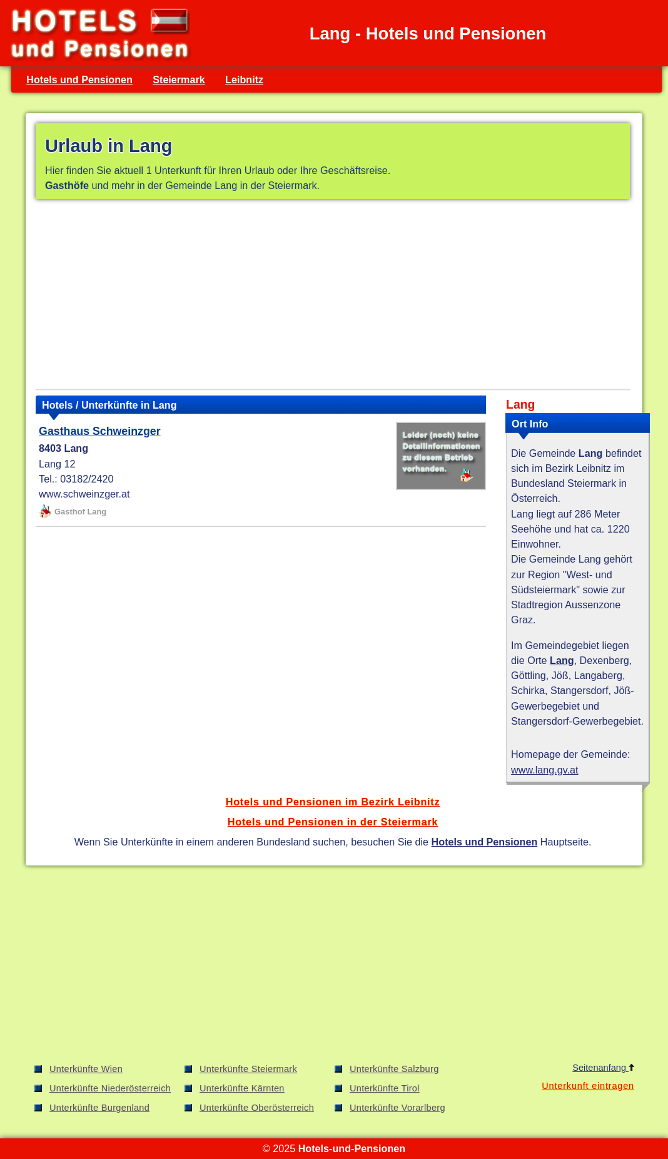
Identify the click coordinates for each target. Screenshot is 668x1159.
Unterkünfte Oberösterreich (257, 1108)
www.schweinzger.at (84, 493)
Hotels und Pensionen (79, 79)
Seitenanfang (603, 1068)
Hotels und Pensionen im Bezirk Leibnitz (333, 801)
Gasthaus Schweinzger (100, 431)
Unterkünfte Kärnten (242, 1088)
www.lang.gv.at (544, 769)
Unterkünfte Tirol (385, 1088)
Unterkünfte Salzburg (394, 1069)
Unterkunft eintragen (588, 1086)
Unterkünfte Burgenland (99, 1108)
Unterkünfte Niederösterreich (110, 1088)
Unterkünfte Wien (86, 1069)
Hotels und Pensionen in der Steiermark (333, 821)
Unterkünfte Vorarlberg (397, 1108)
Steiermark (179, 79)
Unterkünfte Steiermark (248, 1069)
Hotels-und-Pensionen (351, 1148)
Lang (562, 660)
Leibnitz (244, 79)
